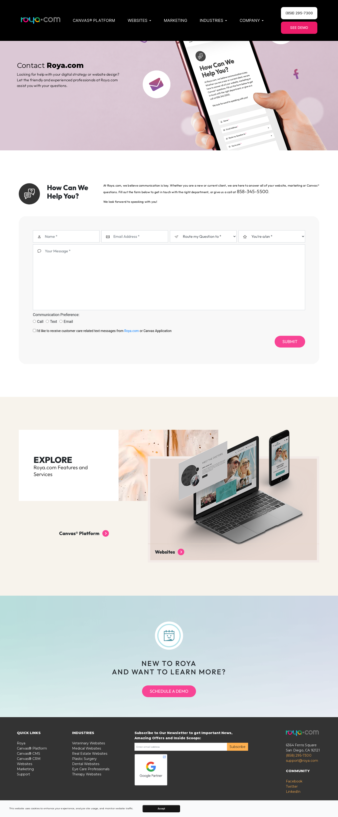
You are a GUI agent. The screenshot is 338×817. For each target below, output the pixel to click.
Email (66, 331)
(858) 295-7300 (298, 765)
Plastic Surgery (84, 768)
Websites (24, 773)
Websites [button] (139, 20)
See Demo (299, 27)
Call (38, 331)
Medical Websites (86, 758)
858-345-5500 (148, 199)
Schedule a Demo (169, 701)
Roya (21, 753)
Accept (161, 808)
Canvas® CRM (29, 768)
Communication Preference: (56, 324)
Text (51, 331)
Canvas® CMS (28, 763)
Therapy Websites (86, 784)
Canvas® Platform (94, 20)
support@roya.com (302, 770)
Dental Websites (85, 773)
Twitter (292, 796)
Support (23, 784)
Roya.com (131, 340)
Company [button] (252, 20)
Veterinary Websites (88, 753)
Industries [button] (213, 20)
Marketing (175, 20)
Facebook (294, 791)
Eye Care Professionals (90, 779)
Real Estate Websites (89, 763)
